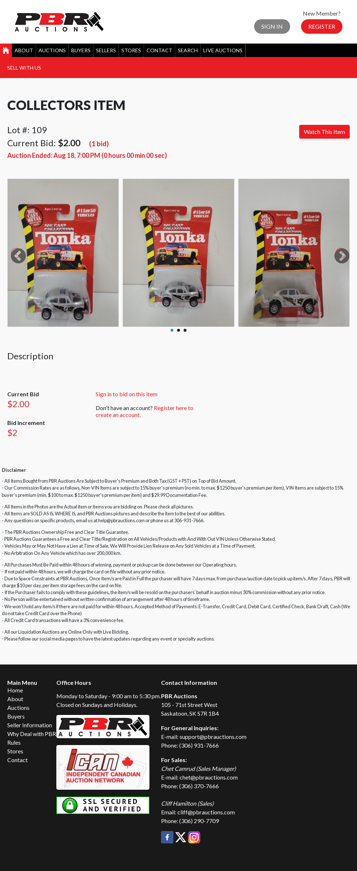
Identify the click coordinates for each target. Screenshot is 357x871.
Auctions (52, 50)
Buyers (81, 50)
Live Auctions (222, 50)
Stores (131, 50)
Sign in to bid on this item (126, 393)
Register (321, 26)
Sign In (272, 26)
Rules (14, 742)
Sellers (106, 50)
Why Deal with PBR (31, 733)
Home (15, 690)
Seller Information (29, 724)
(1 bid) (99, 143)
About (24, 50)
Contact (159, 50)
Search (188, 50)
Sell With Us (24, 68)
